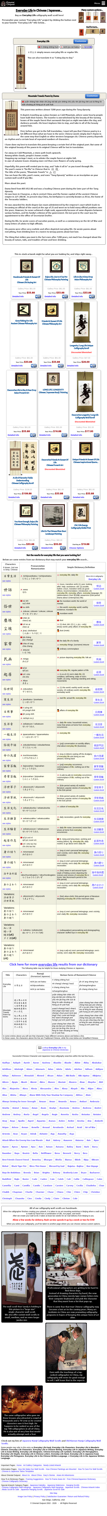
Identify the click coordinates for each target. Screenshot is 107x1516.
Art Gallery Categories (32, 1465)
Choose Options (76, 548)
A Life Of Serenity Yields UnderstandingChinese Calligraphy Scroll (23, 481)
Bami (78, 1146)
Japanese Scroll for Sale (54, 1489)
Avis (89, 1140)
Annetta (65, 1114)
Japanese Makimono (56, 1485)
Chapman (17, 1192)
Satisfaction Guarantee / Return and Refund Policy (68, 1496)
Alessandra (45, 1088)
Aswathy (62, 1133)
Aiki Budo (70, 1075)
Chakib (5, 1192)
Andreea (87, 1108)
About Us (26, 1475)
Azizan (49, 1146)
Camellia (6, 1185)
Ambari (83, 1101)
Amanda (62, 1101)
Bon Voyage (92, 1166)
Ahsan (50, 1075)
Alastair (62, 1082)
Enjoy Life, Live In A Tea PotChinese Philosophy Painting (56, 278)
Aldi (101, 1082)
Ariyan (5, 1127)
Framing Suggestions (34, 1479)
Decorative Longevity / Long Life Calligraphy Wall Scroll (85, 416)
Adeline (78, 1069)
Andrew (6, 1114)
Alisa (4, 1095)
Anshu (75, 1114)
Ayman (24, 1146)
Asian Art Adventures (65, 1475)
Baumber (6, 1153)
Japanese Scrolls (72, 1487)
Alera (25, 1088)
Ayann (5, 1146)
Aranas (52, 1120)
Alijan (90, 1088)
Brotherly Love (70, 1172)
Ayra (33, 1146)
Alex (56, 1088)
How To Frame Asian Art (55, 1479)
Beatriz (26, 1153)
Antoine (97, 1114)
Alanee (51, 1082)
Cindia (38, 1198)
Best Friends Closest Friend (15, 1159)
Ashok (33, 1133)
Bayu (17, 1153)
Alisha (13, 1095)
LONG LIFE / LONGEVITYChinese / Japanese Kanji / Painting (53, 391)
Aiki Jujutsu (83, 1075)
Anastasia (64, 1108)
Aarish (27, 1062)
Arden (62, 1120)
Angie (55, 1114)
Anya (12, 1120)
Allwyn (22, 1095)
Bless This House (38, 1166)
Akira (42, 1082)
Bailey (70, 1146)
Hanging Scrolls (72, 1485)
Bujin (16, 1179)
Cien (29, 1198)
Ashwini (43, 1133)
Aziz (41, 1146)
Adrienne (16, 1075)
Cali (69, 1179)
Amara (73, 1101)
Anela (26, 1114)
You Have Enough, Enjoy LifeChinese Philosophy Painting (26, 523)
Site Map (53, 1493)
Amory (25, 1108)
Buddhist (6, 1179)
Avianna (79, 1140)
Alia (83, 1088)
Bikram (95, 1159)
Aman (52, 1101)
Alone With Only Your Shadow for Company (51, 1095)
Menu (100, 3)
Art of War (90, 1127)
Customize (80, 41)
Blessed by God (56, 1166)
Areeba (80, 1120)
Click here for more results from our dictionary (53, 964)
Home (19, 1465)
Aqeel (31, 1120)
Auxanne (67, 1140)
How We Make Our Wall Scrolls (31, 1469)
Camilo (36, 1185)
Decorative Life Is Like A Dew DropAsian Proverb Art (21, 391)
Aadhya (6, 1062)
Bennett (67, 1153)
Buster (26, 1179)
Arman (25, 1127)
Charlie (29, 1192)
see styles (6, 581)
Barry (95, 1146)
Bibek (78, 1159)
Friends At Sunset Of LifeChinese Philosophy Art (52, 322)
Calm (99, 1179)
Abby (86, 1062)
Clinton (66, 1198)
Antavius (85, 1114)
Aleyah (74, 1088)
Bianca (68, 1159)
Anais (43, 1108)
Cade (34, 1179)
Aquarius (41, 1120)
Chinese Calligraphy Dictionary (14, 1481)
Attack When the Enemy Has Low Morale (22, 1140)
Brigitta (46, 1172)
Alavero (72, 1082)
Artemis (6, 1133)
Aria (89, 1120)
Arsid (79, 1127)
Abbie (77, 1062)
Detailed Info (18, 296)
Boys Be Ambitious (11, 1172)
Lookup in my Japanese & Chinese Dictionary (55, 1049)
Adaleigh (18, 1069)
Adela (59, 1069)
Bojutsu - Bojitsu (75, 1166)
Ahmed (40, 1075)
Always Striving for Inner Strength (19, 1101)
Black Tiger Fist (19, 1166)
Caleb (61, 1179)
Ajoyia (15, 1082)
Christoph (7, 1198)
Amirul (15, 1108)
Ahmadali (29, 1075)
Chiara (60, 1192)
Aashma (46, 1062)
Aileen (5, 1082)
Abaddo (57, 1062)
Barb (86, 1146)
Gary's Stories (49, 1475)
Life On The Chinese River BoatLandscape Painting (53, 532)
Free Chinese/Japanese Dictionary (81, 1479)
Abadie (67, 1062)
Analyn (52, 1108)
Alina (99, 1088)
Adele (68, 1069)
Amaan (42, 1101)
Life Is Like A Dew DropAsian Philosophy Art (83, 278)
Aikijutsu (96, 1075)
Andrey (16, 1114)
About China (36, 1475)
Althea (79, 1095)
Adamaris (40, 1069)
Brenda (27, 1172)
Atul (48, 1140)
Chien (77, 1192)
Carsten (59, 1185)
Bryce (84, 1172)
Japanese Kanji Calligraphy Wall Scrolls (41, 1440)
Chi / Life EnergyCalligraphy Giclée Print (81, 526)
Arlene (15, 1127)
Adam (29, 1069)
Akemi (33, 1082)
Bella (35, 1153)
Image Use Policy (25, 1496)
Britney (56, 1172)
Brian (36, 1172)
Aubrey (56, 1140)
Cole (75, 1198)
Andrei (97, 1108)
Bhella (58, 1159)
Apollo (21, 1120)
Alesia (34, 1088)
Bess (85, 1153)
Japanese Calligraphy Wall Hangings (48, 1487)
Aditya (5, 1075)
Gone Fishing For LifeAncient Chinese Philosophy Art (24, 322)
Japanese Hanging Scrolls (32, 1489)
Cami (16, 1185)
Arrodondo (58, 1127)
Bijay (86, 1159)
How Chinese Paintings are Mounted (61, 1469)
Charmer (40, 1192)
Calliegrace (88, 1179)
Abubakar (97, 1062)
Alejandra (14, 1088)
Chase (51, 1192)
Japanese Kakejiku (38, 1485)
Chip (85, 1192)
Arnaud (46, 1127)
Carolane (47, 1185)
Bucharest (95, 1172)
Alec (4, 1088)
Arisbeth (99, 1120)
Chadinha (91, 1185)
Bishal (5, 1166)
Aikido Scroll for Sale (10, 1489)
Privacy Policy (40, 1496)
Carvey (69, 1185)
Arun (15, 1133)
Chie (69, 1192)
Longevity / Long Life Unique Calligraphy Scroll (81, 347)
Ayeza (15, 1146)
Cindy (47, 1198)
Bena (57, 1153)
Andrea (76, 1108)
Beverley (36, 1159)
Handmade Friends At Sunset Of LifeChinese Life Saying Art (26, 280)
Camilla (26, 1185)
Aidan (60, 1075)
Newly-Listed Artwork (52, 1465)
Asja (53, 1133)
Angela (45, 1114)
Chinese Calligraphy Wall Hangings (16, 1487)
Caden (43, 1179)
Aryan (24, 1133)
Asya (71, 1133)
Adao (50, 1069)
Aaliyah (16, 1062)
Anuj (4, 1120)
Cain (52, 1179)
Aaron (36, 1062)
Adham (88, 1069)
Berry (77, 1153)
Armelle (35, 1127)
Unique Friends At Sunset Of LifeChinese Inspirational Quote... (85, 461)
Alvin (88, 1095)
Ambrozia (94, 1101)
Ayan (96, 1140)
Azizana (60, 1146)
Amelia (5, 1108)
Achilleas (6, 1069)
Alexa (64, 1088)
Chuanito (19, 1198)
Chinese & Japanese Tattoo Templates (18, 1471)
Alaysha (92, 1082)
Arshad (70, 1127)
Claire (56, 1198)
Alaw (82, 1082)
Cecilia (79, 1185)
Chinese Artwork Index (90, 1487)
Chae (101, 1185)
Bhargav (48, 1159)
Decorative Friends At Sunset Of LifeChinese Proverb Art (55, 463)
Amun (35, 1108)
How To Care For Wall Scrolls (90, 1469)
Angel (35, 1114)
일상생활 (88, 47)
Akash (24, 1082)
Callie (76, 1179)
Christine (95, 1192)
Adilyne (99, 1069)
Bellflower (46, 1153)
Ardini (71, 1120)
